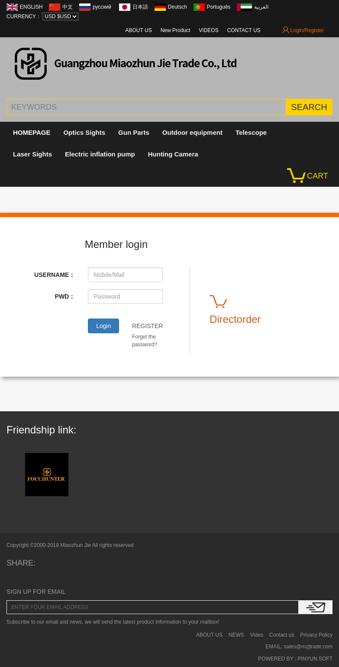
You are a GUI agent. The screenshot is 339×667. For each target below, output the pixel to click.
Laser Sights (32, 154)
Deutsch (177, 7)
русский (103, 7)
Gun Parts (133, 132)
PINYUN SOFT (314, 659)
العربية (261, 7)
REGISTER (147, 325)
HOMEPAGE (31, 132)
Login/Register (303, 30)
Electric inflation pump (100, 154)
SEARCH (309, 107)
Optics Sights (84, 132)
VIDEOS (208, 30)
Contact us (281, 635)
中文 (67, 7)
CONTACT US (244, 30)
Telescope (251, 132)
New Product (175, 30)
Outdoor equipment (192, 132)
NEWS (236, 635)
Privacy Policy (316, 635)
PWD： (65, 296)
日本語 (140, 7)
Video (256, 635)
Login (103, 325)
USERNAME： (54, 274)
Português (219, 7)
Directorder (235, 308)
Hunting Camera (173, 154)
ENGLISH (31, 7)
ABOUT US (139, 30)
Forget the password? (144, 340)
